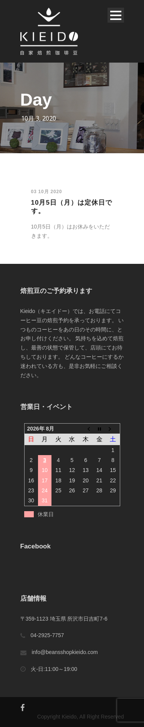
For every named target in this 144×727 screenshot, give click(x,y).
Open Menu (116, 15)
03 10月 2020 (46, 191)
